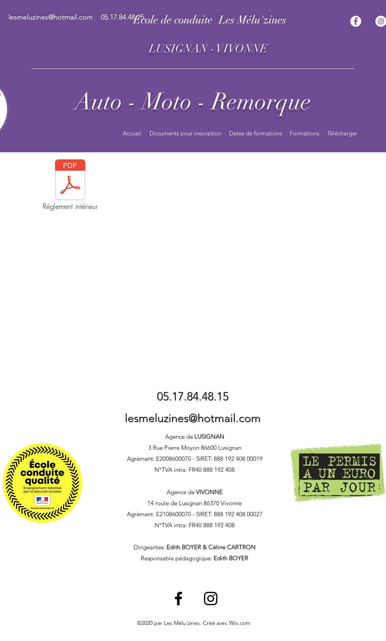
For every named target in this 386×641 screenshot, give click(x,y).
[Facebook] (178, 598)
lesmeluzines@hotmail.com (50, 17)
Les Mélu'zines (252, 19)
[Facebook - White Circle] (355, 21)
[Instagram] (211, 598)
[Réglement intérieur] (70, 186)
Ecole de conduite (172, 19)
